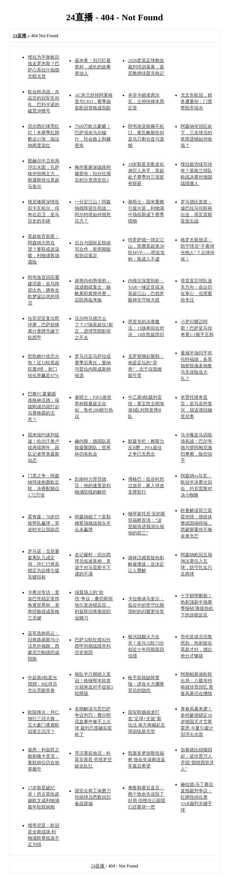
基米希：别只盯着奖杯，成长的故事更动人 (93, 67)
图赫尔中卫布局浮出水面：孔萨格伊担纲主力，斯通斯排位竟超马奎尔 (43, 173)
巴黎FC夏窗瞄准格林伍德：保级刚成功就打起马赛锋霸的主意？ (43, 406)
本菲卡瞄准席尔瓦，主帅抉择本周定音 (146, 101)
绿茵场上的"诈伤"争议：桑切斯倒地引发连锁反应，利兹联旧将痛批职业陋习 (94, 605)
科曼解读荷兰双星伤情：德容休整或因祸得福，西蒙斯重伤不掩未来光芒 (196, 523)
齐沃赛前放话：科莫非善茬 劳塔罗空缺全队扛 (93, 760)
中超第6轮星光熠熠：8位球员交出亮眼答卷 (42, 684)
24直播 (98, 866)
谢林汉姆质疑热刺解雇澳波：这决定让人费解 (146, 564)
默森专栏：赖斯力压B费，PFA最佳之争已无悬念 (146, 448)
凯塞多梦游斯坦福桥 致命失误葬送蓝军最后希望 (146, 760)
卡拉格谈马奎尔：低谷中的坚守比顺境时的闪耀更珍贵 (146, 605)
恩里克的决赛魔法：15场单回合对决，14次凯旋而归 (146, 328)
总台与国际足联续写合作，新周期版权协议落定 (93, 249)
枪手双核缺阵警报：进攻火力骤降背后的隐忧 (146, 684)
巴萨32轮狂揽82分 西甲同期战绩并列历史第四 (93, 646)
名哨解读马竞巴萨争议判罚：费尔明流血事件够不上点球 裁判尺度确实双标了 (93, 721)
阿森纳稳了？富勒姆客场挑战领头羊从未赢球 (93, 523)
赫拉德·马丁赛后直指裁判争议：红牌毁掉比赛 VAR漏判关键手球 (197, 797)
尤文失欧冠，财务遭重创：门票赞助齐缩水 (196, 101)
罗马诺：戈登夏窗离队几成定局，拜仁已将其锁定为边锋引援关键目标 (43, 564)
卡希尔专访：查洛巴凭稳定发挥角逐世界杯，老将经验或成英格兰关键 (43, 605)
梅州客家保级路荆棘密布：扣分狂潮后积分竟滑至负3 (93, 174)
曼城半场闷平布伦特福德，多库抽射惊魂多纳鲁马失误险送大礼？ (196, 365)
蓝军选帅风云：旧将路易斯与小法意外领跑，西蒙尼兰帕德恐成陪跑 (43, 646)
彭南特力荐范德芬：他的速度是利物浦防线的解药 (93, 486)
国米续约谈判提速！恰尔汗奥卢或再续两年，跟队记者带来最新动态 (43, 447)
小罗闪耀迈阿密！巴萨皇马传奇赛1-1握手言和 (197, 328)
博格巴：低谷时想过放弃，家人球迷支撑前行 (146, 486)
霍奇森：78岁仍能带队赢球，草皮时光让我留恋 (43, 523)
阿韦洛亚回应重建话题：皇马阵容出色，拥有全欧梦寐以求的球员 (43, 290)
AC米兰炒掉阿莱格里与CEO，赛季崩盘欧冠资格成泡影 (94, 101)
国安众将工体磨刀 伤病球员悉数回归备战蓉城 (93, 797)
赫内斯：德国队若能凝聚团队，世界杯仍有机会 (93, 448)
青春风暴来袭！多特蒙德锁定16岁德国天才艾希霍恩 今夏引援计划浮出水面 (197, 721)
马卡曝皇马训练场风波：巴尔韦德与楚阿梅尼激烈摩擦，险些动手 (196, 447)
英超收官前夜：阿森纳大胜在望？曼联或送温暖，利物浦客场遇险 (43, 249)
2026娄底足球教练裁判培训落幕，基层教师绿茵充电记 (146, 67)
